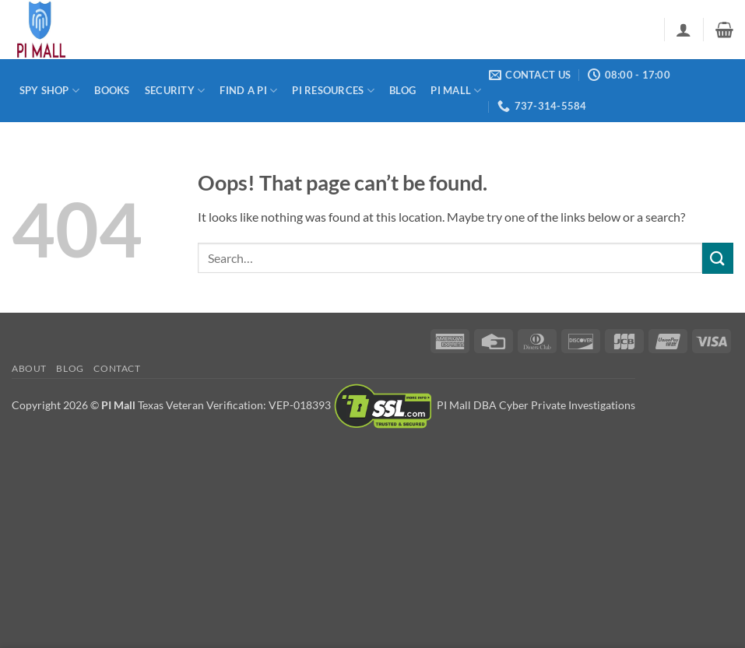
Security (175, 90)
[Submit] (717, 258)
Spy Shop (49, 90)
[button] (683, 29)
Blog (402, 90)
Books (111, 90)
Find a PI (248, 90)
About (29, 368)
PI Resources (333, 90)
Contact (116, 368)
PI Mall (455, 90)
